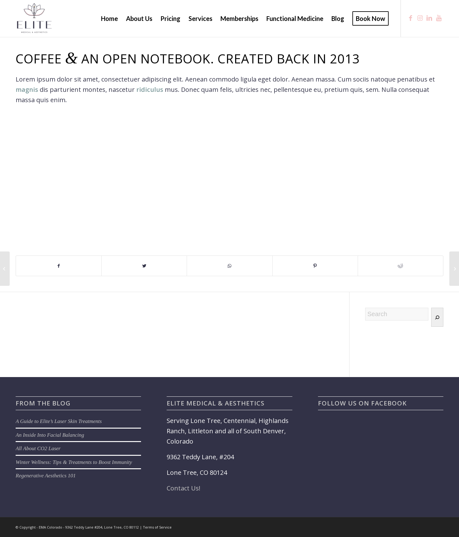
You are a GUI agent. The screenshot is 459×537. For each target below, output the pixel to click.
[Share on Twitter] (144, 266)
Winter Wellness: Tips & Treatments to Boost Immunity (74, 462)
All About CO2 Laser (38, 448)
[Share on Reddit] (400, 266)
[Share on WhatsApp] (229, 266)
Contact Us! (183, 488)
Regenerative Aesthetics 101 (46, 476)
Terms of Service (157, 527)
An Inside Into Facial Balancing (50, 435)
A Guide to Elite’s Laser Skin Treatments (59, 421)
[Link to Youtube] (438, 18)
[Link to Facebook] (410, 18)
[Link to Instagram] (420, 18)
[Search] (437, 317)
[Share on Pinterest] (315, 266)
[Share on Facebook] (58, 266)
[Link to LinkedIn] (429, 18)
